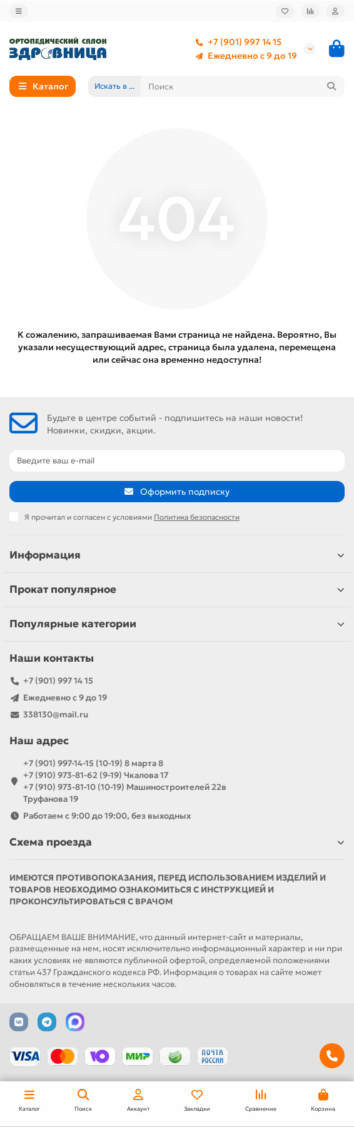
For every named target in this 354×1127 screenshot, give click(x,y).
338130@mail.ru (55, 714)
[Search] (243, 86)
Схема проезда (177, 842)
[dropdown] (18, 11)
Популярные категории (177, 623)
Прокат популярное (177, 589)
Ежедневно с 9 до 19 (243, 55)
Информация (177, 555)
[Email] (177, 461)
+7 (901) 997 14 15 (235, 42)
